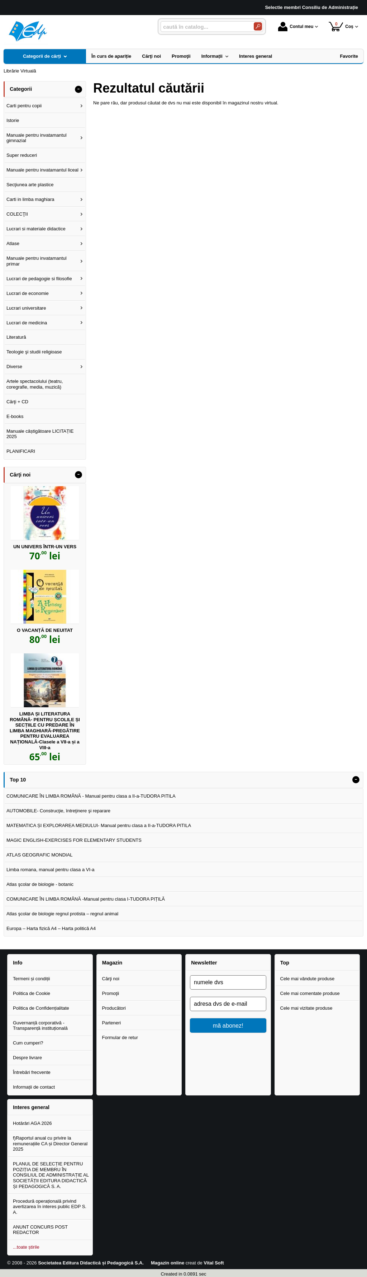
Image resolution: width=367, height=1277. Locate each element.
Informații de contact (34, 1087)
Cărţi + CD (17, 401)
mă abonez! (228, 1025)
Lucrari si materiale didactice (36, 228)
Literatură (16, 337)
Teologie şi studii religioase (34, 352)
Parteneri (111, 1022)
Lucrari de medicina (26, 322)
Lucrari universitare (26, 308)
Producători (114, 1008)
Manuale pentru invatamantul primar (36, 261)
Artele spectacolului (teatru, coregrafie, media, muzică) (34, 384)
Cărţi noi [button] (20, 475)
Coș (341, 26)
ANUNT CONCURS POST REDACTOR (40, 1229)
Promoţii (110, 993)
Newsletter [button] (204, 963)
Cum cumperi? (28, 1043)
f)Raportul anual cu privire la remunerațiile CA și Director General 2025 (50, 1143)
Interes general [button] (31, 1107)
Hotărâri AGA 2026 (32, 1123)
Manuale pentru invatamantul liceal (42, 170)
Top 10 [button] (18, 780)
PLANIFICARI (20, 451)
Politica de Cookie (31, 993)
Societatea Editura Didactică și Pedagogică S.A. (91, 1263)
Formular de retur (120, 1037)
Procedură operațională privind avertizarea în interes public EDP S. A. (49, 1206)
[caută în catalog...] (204, 26)
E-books (15, 416)
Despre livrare (27, 1057)
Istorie (12, 120)
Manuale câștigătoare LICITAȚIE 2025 (40, 434)
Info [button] (17, 963)
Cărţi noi (110, 978)
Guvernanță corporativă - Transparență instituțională (40, 1025)
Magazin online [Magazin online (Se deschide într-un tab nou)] (167, 1263)
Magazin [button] (112, 963)
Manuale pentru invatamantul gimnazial (36, 138)
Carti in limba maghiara (30, 199)
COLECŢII (17, 214)
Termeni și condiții (31, 978)
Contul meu (295, 26)
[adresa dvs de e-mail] (228, 1004)
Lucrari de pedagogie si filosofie (39, 278)
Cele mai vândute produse (307, 978)
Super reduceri (21, 155)
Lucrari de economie (27, 293)
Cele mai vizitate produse (306, 1008)
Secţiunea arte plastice (30, 184)
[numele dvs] (228, 982)
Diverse (14, 366)
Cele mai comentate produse (310, 993)
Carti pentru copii (24, 105)
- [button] (78, 89)
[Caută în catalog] (258, 26)
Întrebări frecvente (32, 1072)
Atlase (12, 243)
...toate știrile (26, 1247)
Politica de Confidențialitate (41, 1008)
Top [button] (284, 963)
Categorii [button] (21, 89)
